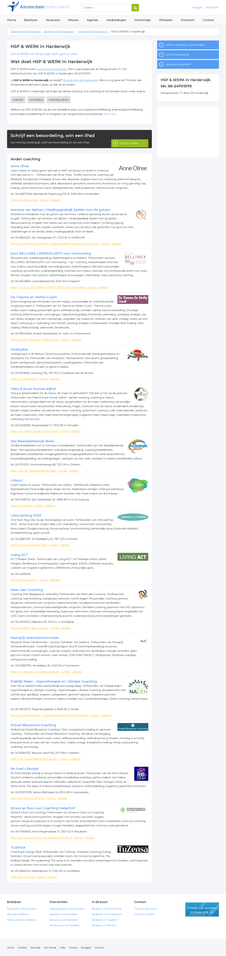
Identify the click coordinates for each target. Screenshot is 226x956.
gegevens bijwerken (178, 64)
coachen (18, 99)
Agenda (92, 20)
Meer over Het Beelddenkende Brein (33, 470)
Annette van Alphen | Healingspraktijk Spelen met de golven (60, 210)
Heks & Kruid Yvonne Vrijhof (33, 389)
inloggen (197, 7)
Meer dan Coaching (27, 590)
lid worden (212, 7)
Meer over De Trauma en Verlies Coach (35, 339)
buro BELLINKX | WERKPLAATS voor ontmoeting (51, 253)
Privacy (73, 947)
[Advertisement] (188, 132)
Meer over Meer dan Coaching (29, 628)
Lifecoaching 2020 (26, 515)
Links (63, 947)
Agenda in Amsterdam (63, 914)
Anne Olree (20, 166)
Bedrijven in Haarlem (105, 920)
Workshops (142, 20)
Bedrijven (31, 20)
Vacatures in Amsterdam (64, 925)
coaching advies (59, 99)
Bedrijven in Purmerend (106, 908)
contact (44, 200)
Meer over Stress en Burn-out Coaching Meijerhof (41, 837)
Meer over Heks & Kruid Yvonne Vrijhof (34, 431)
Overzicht (187, 20)
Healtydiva (19, 349)
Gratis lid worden (144, 914)
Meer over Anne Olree (24, 200)
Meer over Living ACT (24, 580)
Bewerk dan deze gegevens (80, 80)
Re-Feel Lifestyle (24, 769)
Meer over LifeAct (22, 505)
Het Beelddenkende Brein (32, 441)
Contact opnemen (145, 908)
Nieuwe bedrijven (18, 914)
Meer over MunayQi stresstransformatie (35, 671)
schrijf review (129, 139)
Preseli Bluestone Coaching (33, 725)
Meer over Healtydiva (24, 379)
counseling (36, 99)
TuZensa (18, 847)
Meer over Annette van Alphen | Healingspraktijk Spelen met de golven (55, 243)
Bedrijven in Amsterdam (51, 7)
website (55, 200)
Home (11, 20)
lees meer (110, 114)
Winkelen (166, 20)
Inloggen (86, 947)
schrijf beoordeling (177, 54)
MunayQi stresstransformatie (35, 638)
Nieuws (73, 20)
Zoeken (22, 947)
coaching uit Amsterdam (51, 69)
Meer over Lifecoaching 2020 (29, 545)
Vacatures (53, 20)
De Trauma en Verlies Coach (34, 297)
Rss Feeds (50, 947)
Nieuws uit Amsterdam (63, 920)
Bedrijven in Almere (104, 925)
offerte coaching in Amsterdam (185, 44)
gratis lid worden (202, 909)
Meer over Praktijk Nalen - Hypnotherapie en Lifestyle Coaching (50, 715)
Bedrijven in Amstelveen (107, 914)
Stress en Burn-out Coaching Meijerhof (43, 808)
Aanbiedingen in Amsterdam (67, 908)
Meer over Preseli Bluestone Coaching (34, 759)
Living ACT (19, 555)
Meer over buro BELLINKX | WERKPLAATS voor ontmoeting (48, 287)
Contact (208, 20)
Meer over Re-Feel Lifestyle (28, 798)
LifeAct (17, 480)
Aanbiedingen (116, 20)
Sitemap (35, 947)
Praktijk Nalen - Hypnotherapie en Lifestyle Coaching (54, 681)
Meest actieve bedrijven (22, 920)
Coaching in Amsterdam (93, 31)
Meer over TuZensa (23, 877)
